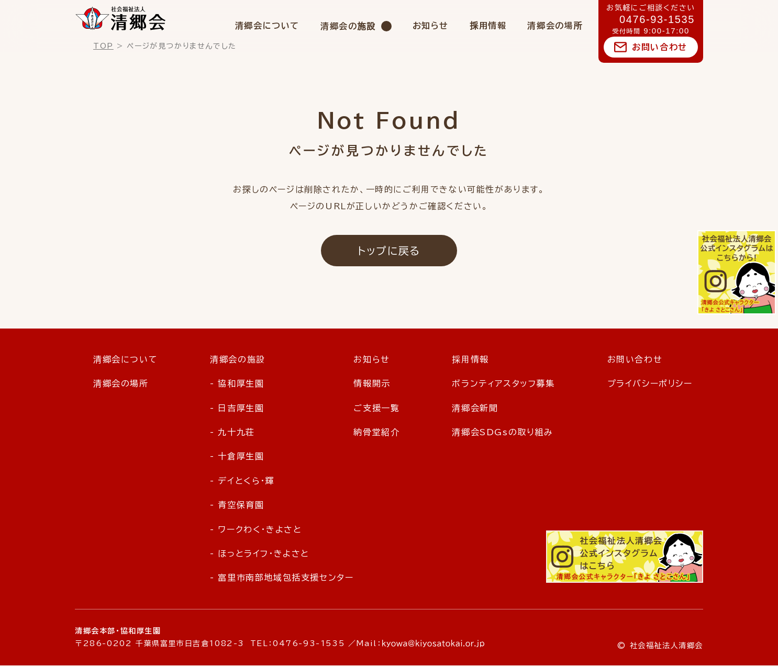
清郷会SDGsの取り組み (502, 433)
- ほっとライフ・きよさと (259, 554)
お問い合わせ (659, 47)
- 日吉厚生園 (237, 409)
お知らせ (431, 25)
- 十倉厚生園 (237, 458)
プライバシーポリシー (650, 384)
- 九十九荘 (232, 433)
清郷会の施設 (348, 26)
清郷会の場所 (555, 25)
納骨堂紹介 (376, 433)
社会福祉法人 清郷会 (120, 18)
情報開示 (371, 384)
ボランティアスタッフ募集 (503, 384)
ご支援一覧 (376, 409)
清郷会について (267, 25)
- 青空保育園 (237, 506)
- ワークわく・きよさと (256, 530)
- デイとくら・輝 (242, 482)
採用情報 (488, 25)
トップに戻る (389, 251)
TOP (103, 46)
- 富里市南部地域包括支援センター (281, 579)
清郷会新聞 (475, 409)
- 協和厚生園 (237, 384)
